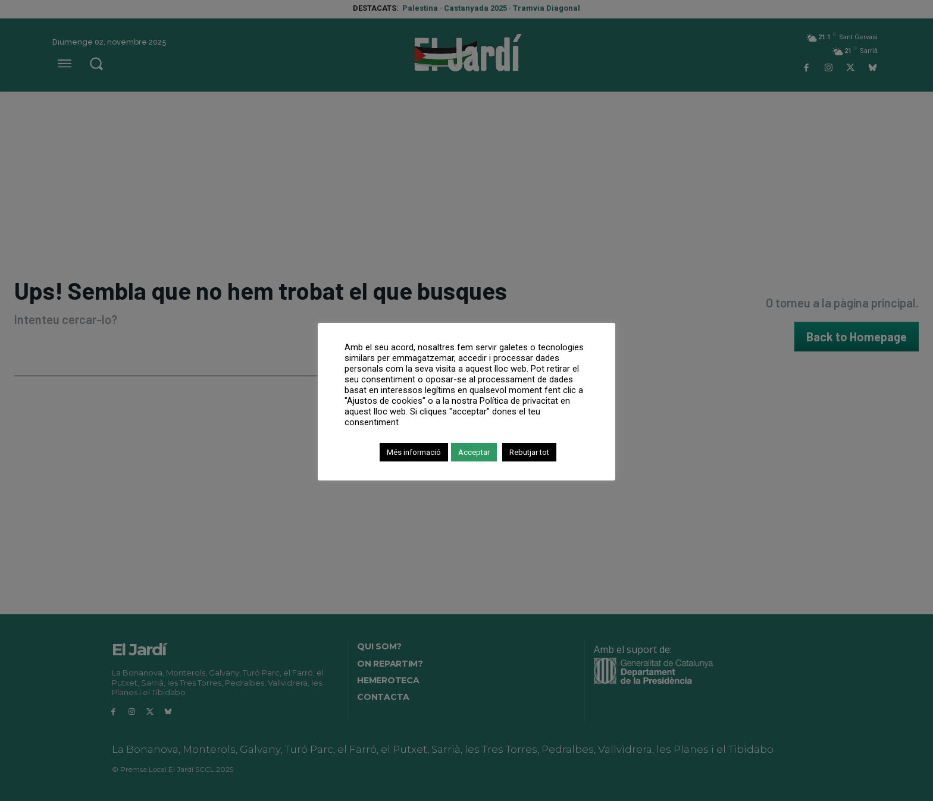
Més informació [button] (414, 452)
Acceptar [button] (474, 452)
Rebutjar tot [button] (529, 452)
